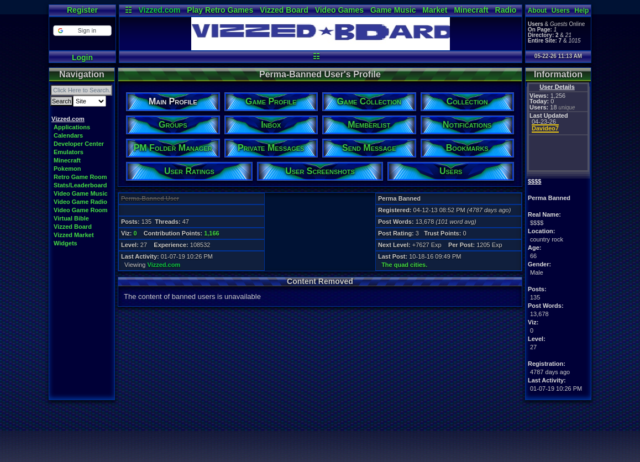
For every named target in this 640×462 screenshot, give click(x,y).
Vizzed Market (74, 235)
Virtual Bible (71, 218)
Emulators (68, 152)
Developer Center (79, 143)
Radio (506, 10)
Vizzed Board (284, 10)
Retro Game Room (80, 177)
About (537, 10)
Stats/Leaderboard (80, 185)
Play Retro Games (220, 10)
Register (82, 10)
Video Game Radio (80, 201)
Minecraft (471, 10)
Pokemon (67, 168)
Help (581, 10)
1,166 (211, 233)
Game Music (393, 10)
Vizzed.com (159, 10)
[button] (82, 30)
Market (434, 10)
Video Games (339, 10)
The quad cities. (404, 264)
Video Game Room (81, 210)
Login (82, 57)
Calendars (68, 135)
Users (561, 10)
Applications (72, 127)
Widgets (65, 243)
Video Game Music (81, 193)
